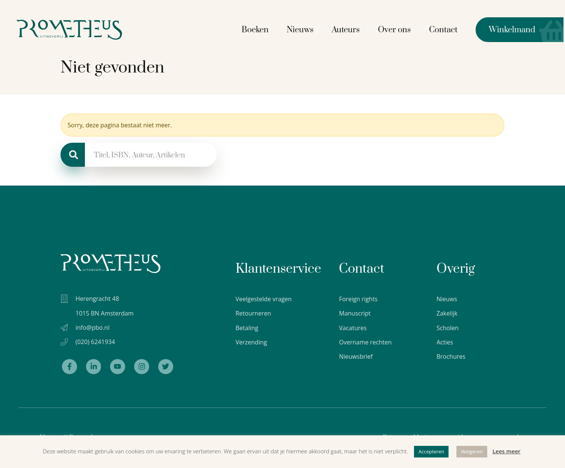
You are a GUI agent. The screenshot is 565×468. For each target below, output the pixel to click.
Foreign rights (358, 299)
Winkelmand (507, 29)
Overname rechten (365, 342)
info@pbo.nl (92, 327)
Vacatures (353, 328)
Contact (445, 29)
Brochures (451, 356)
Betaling (247, 328)
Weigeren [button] (472, 451)
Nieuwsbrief (356, 356)
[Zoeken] (72, 155)
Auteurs (347, 29)
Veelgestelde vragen (264, 299)
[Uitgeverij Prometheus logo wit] (110, 263)
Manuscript (354, 313)
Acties (445, 342)
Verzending (251, 342)
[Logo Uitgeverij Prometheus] (72, 29)
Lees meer (506, 451)
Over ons (395, 29)
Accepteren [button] (431, 451)
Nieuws (301, 29)
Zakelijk (447, 313)
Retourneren (253, 313)
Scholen (448, 328)
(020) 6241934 (95, 342)
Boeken (256, 29)
